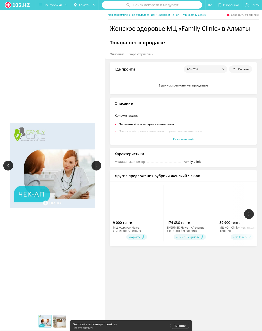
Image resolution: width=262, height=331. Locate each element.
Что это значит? (83, 328)
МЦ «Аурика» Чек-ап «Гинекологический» (127, 229)
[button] (52, 5)
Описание (117, 54)
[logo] (17, 5)
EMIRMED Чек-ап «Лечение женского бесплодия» (185, 229)
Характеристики (141, 54)
